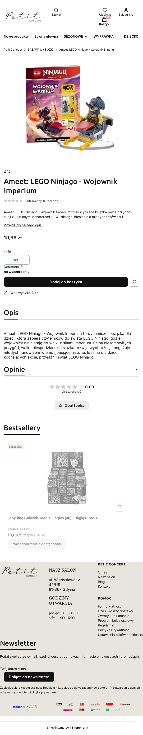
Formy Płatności (110, 606)
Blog (101, 582)
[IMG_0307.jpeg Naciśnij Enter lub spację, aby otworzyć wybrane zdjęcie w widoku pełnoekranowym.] (71, 110)
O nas (102, 572)
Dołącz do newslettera (29, 676)
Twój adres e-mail (13, 669)
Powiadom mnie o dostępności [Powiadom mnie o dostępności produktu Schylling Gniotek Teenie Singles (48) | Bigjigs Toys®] (37, 544)
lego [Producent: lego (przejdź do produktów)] (7, 171)
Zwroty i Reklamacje (113, 616)
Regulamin (106, 625)
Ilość (7, 252)
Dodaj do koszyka (66, 282)
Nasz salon (106, 577)
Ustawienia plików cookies (118, 635)
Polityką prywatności (44, 692)
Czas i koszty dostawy (115, 611)
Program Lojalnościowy (116, 620)
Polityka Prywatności (114, 630)
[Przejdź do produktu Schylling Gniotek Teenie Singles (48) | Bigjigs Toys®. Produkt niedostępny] (67, 477)
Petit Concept (13, 49)
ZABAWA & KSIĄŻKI (41, 49)
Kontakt (104, 586)
